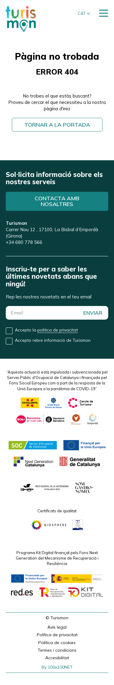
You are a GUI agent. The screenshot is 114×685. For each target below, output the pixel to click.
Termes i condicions (57, 650)
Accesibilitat (57, 657)
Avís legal (57, 627)
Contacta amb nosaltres (57, 201)
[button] (84, 13)
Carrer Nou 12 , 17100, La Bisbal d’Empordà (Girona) (52, 229)
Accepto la (46, 330)
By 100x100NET (57, 667)
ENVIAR (92, 313)
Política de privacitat (57, 634)
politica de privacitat (57, 330)
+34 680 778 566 (24, 242)
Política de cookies (57, 642)
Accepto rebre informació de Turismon (53, 340)
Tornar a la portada (57, 124)
